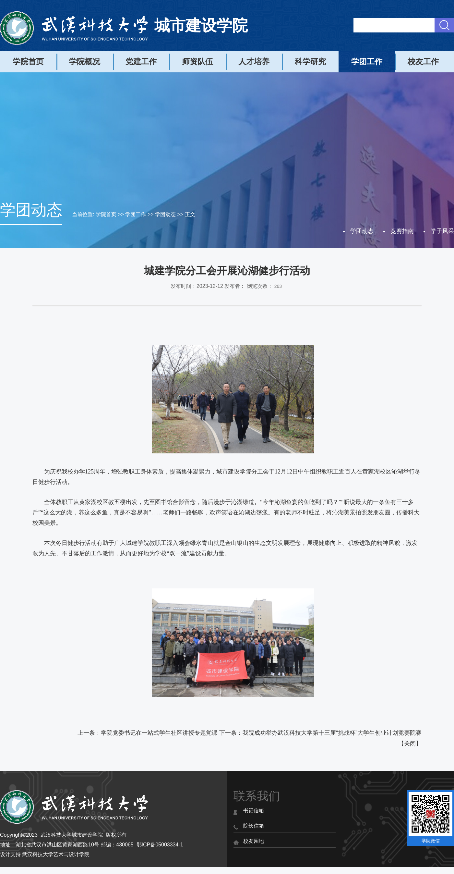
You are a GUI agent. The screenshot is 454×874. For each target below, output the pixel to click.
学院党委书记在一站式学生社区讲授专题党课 (159, 733)
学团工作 (366, 61)
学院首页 (28, 61)
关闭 (410, 743)
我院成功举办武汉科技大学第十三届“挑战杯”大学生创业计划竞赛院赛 (332, 733)
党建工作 (141, 61)
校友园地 (253, 841)
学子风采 (442, 231)
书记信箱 (253, 810)
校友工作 (423, 61)
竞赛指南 (402, 231)
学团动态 (165, 214)
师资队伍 (197, 61)
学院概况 (84, 61)
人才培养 (253, 61)
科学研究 (310, 61)
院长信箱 (253, 826)
